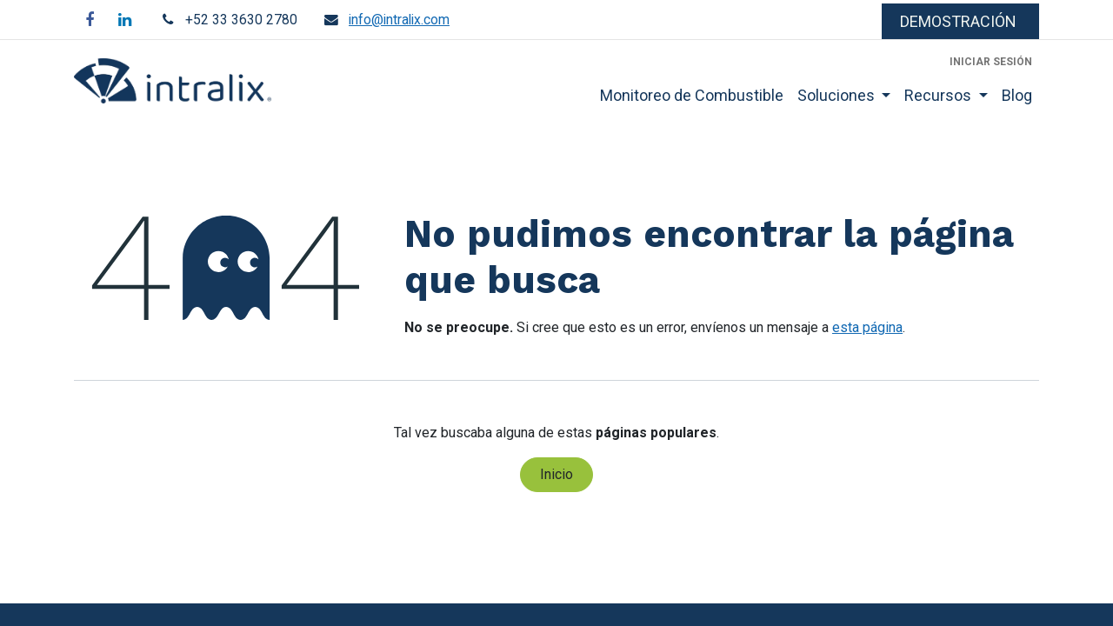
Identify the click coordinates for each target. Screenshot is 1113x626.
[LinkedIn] (124, 20)
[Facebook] (89, 20)
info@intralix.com (399, 19)
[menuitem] (691, 95)
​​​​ (960, 21)
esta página (867, 327)
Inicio (556, 474)
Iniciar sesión (991, 62)
